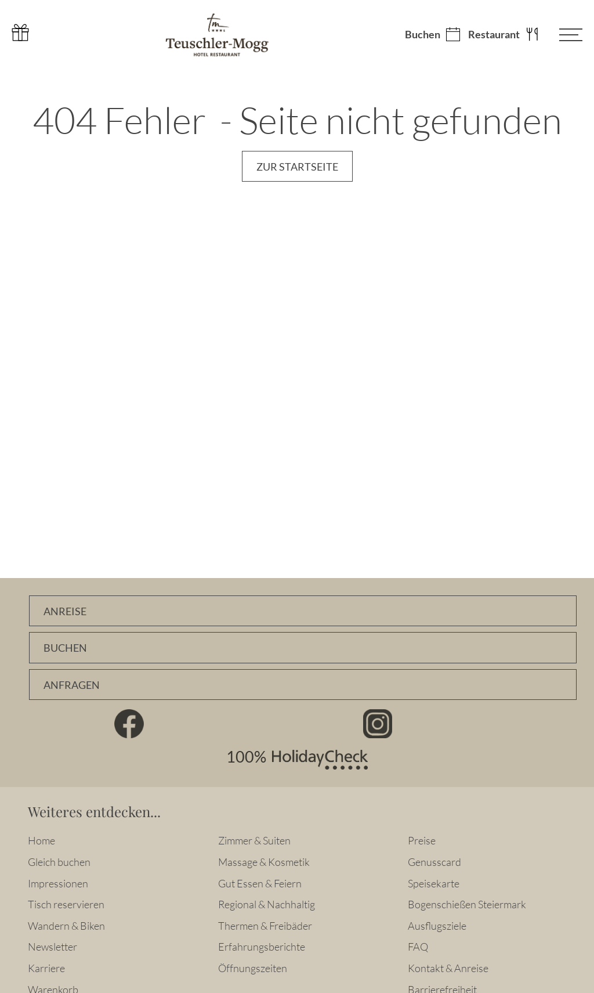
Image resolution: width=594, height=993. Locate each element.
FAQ (418, 946)
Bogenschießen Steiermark (467, 904)
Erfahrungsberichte (261, 946)
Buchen (422, 35)
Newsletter (52, 946)
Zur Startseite (297, 167)
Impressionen (58, 883)
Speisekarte (433, 883)
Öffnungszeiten (252, 968)
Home (41, 840)
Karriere (46, 968)
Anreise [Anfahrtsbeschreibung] (65, 611)
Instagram (378, 723)
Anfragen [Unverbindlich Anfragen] (72, 685)
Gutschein (20, 32)
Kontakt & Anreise (448, 968)
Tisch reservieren (66, 904)
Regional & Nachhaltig (266, 904)
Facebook (129, 723)
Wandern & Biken (66, 925)
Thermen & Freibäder (265, 925)
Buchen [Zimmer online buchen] (65, 648)
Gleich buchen (59, 861)
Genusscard (434, 861)
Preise (422, 840)
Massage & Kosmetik (264, 861)
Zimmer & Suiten (254, 840)
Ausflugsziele (437, 925)
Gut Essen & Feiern (260, 883)
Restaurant (494, 35)
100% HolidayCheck (297, 760)
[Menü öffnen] (562, 34)
